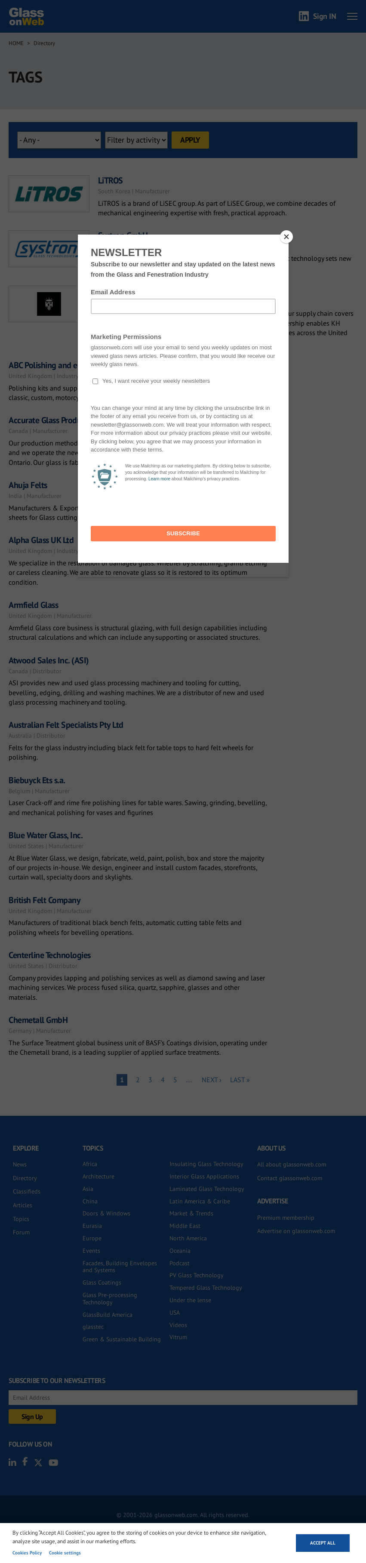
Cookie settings (65, 1553)
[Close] (286, 236)
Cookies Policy (27, 1553)
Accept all (322, 1543)
